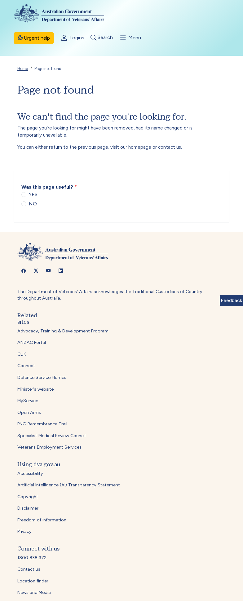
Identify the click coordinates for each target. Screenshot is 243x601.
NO (33, 204)
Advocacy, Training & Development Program (62, 331)
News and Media (34, 592)
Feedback (231, 300)
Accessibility (30, 473)
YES (33, 194)
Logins (72, 38)
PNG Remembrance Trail (42, 424)
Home (22, 68)
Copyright (27, 496)
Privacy (24, 531)
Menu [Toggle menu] (130, 37)
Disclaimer (27, 508)
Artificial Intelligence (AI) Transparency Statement (68, 485)
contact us (169, 147)
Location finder (32, 581)
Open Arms (29, 412)
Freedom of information (41, 520)
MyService (27, 400)
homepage (139, 147)
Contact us (28, 569)
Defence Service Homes (41, 377)
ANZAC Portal (31, 342)
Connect (26, 365)
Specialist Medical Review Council (51, 435)
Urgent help (34, 38)
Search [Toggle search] (102, 37)
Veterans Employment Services (49, 447)
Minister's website (35, 389)
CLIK (21, 354)
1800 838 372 (31, 557)
